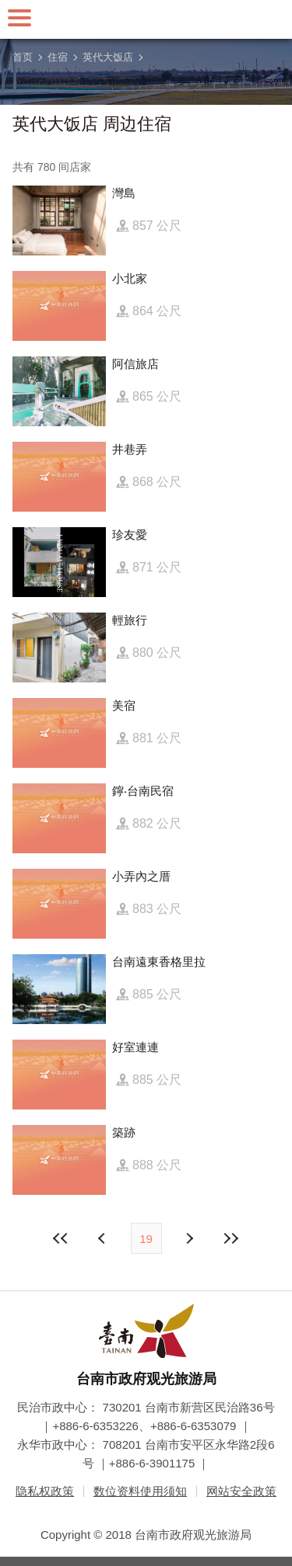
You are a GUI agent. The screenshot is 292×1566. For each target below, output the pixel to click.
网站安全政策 (241, 1491)
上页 (189, 1238)
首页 (22, 57)
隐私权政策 (45, 1491)
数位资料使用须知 (140, 1491)
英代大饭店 (108, 57)
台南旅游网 (146, 19)
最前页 (60, 1238)
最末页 (231, 1238)
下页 (103, 1238)
